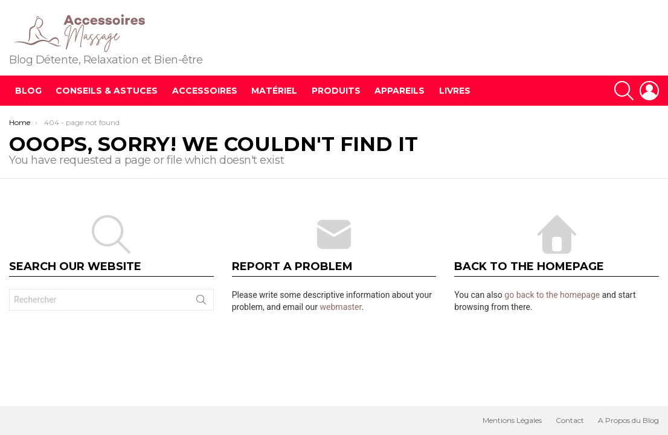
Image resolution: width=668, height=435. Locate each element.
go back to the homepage (552, 295)
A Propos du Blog (628, 420)
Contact (570, 420)
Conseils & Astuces (107, 90)
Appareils (399, 90)
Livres (454, 90)
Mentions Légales (512, 420)
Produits (336, 90)
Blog (28, 90)
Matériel (274, 90)
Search (201, 302)
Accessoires (204, 90)
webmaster (341, 307)
